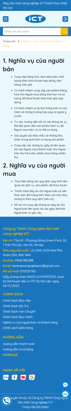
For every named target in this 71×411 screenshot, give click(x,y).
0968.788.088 (24, 260)
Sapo (45, 407)
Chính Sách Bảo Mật (17, 300)
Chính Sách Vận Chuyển (19, 311)
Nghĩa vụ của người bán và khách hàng (30, 322)
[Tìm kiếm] (64, 31)
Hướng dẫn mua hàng (18, 349)
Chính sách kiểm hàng (18, 328)
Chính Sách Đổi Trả (16, 306)
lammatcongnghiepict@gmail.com (35, 266)
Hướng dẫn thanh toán (19, 344)
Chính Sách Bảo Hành (18, 317)
